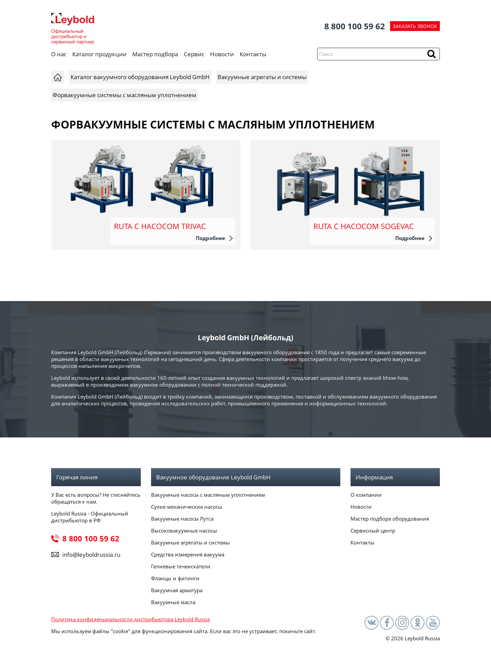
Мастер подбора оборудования (390, 518)
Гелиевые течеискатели (180, 566)
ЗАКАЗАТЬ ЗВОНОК (415, 26)
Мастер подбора (155, 54)
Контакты (253, 54)
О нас (58, 54)
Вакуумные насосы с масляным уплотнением (208, 494)
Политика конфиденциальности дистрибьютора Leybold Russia (130, 619)
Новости (222, 54)
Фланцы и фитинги (175, 578)
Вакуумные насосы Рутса (182, 518)
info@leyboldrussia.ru (91, 554)
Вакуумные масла (173, 602)
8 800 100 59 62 (354, 26)
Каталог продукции (99, 54)
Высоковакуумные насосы (184, 530)
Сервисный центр (373, 530)
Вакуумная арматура (177, 590)
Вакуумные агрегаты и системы (190, 542)
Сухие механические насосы (186, 506)
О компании (366, 494)
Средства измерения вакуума (187, 554)
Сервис (194, 54)
